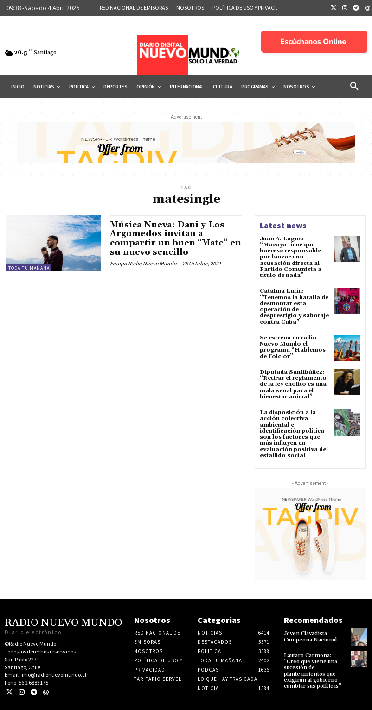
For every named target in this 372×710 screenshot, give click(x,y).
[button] (354, 86)
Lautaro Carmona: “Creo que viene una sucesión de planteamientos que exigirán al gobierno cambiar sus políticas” (312, 670)
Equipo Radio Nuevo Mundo (143, 263)
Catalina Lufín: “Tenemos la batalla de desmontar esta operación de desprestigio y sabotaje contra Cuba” (294, 306)
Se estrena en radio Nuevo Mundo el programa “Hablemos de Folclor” (293, 346)
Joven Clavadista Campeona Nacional (310, 635)
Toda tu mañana (29, 268)
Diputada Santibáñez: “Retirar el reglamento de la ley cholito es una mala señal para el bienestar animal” (293, 384)
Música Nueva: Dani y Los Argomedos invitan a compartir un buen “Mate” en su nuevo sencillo (175, 239)
